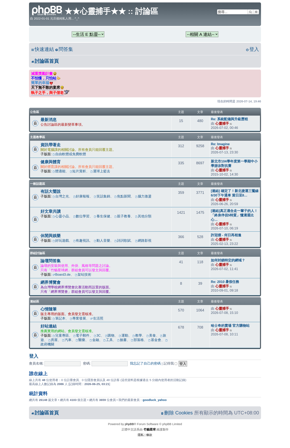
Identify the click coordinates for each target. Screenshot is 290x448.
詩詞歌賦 (123, 240)
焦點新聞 (123, 196)
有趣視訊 (81, 240)
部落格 (137, 340)
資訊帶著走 (50, 145)
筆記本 (59, 318)
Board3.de (61, 274)
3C (97, 335)
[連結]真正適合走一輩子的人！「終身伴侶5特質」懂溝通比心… (234, 215)
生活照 (96, 318)
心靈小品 (61, 216)
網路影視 (143, 240)
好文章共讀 (50, 211)
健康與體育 (50, 162)
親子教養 (123, 216)
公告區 (34, 112)
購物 (110, 335)
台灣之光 (61, 196)
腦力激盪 (143, 196)
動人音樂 (102, 240)
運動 (123, 335)
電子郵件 (81, 335)
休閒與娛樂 (50, 235)
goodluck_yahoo (155, 400)
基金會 (154, 340)
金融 (94, 340)
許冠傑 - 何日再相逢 (226, 235)
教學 (137, 335)
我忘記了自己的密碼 (145, 363)
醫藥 (80, 340)
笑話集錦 (102, 196)
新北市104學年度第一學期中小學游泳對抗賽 (234, 163)
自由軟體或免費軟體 (69, 154)
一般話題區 (37, 183)
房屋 (53, 340)
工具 (108, 340)
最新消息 (48, 119)
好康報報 (81, 196)
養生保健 (102, 216)
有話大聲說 (50, 191)
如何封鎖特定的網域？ (228, 260)
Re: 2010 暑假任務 (225, 282)
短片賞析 (78, 171)
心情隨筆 (48, 309)
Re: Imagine (220, 144)
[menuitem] (64, 49)
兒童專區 (61, 335)
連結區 (34, 301)
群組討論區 (37, 253)
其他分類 (143, 216)
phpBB (129, 424)
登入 (33, 356)
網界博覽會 (50, 282)
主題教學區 (37, 137)
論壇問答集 (50, 261)
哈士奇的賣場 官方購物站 (230, 325)
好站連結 (48, 326)
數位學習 (81, 216)
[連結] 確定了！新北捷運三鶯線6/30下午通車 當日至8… (235, 193)
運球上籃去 (100, 171)
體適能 (59, 171)
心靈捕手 (222, 123)
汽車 (66, 340)
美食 (151, 335)
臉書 (122, 340)
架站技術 (83, 274)
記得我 (170, 363)
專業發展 (78, 318)
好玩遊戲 (61, 240)
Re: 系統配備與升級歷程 (229, 119)
